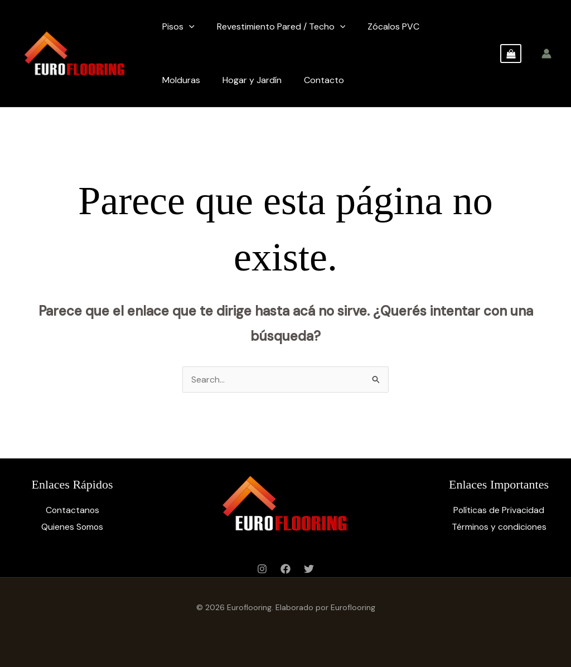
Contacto (324, 80)
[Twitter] (309, 569)
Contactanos (72, 510)
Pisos (178, 27)
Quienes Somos (72, 527)
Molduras (181, 80)
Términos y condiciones (499, 527)
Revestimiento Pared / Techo (281, 27)
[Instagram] (262, 569)
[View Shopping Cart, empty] (510, 53)
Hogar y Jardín (252, 80)
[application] (189, 27)
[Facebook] (285, 569)
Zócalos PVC (393, 26)
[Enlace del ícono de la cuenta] (546, 54)
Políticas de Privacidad (499, 510)
